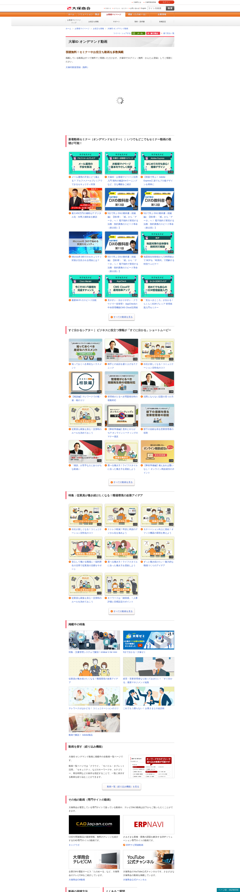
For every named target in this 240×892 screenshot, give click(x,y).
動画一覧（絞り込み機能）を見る (123, 786)
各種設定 (162, 21)
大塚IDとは (137, 2)
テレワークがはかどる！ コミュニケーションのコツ (94, 708)
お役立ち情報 (93, 21)
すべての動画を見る (123, 317)
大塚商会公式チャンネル (135, 879)
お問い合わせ (134, 8)
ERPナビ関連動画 (134, 845)
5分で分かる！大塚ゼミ (134, 652)
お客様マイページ (113, 14)
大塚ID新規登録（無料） (77, 67)
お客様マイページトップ (74, 21)
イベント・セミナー (121, 8)
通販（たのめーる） (137, 14)
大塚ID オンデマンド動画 (117, 29)
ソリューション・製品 (88, 14)
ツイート (117, 33)
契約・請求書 (140, 21)
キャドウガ (74, 845)
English (143, 8)
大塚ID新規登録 (150, 2)
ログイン (166, 2)
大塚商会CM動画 (77, 879)
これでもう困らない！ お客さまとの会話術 (143, 708)
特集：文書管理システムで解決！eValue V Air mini (93, 652)
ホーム (71, 14)
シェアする (126, 33)
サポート (108, 8)
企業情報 (162, 14)
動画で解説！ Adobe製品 (81, 735)
